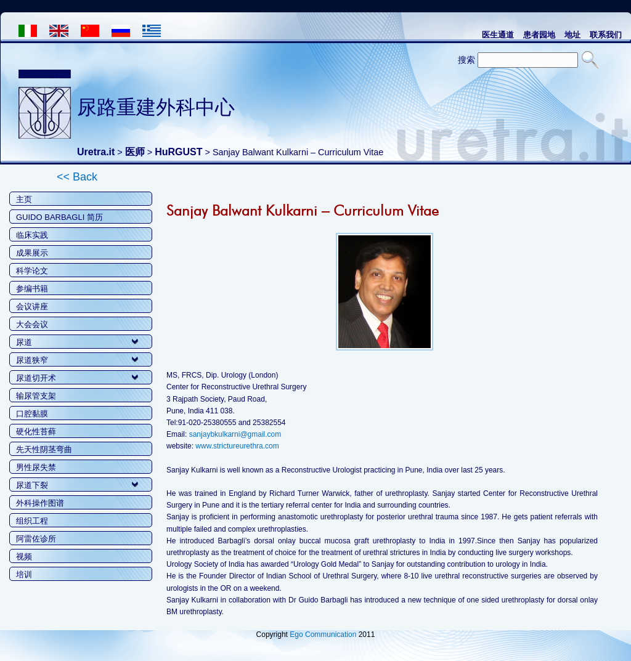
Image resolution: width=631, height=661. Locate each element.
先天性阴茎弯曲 (44, 449)
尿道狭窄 (32, 360)
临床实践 (32, 235)
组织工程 (32, 520)
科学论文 (32, 270)
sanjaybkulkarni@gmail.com (235, 434)
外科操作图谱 (40, 503)
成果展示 (32, 253)
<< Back (77, 177)
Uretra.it (96, 152)
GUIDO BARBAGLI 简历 (59, 217)
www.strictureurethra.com (237, 446)
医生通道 (498, 34)
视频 (24, 556)
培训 (24, 574)
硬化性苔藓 (36, 431)
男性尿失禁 (36, 467)
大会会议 (32, 324)
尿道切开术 (36, 378)
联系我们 (606, 34)
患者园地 (539, 34)
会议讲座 (32, 306)
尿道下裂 (32, 485)
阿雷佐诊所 (36, 538)
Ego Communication (323, 634)
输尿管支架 (36, 395)
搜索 (466, 60)
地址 (572, 34)
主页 (24, 199)
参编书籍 (32, 288)
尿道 (24, 342)
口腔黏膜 (32, 413)
